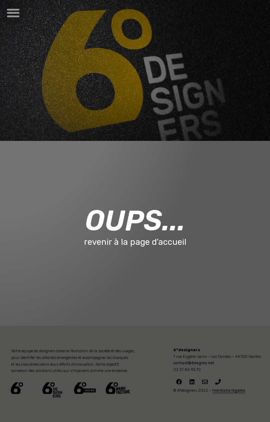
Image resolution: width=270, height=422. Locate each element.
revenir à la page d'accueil (135, 242)
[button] (13, 12)
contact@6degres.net (193, 363)
